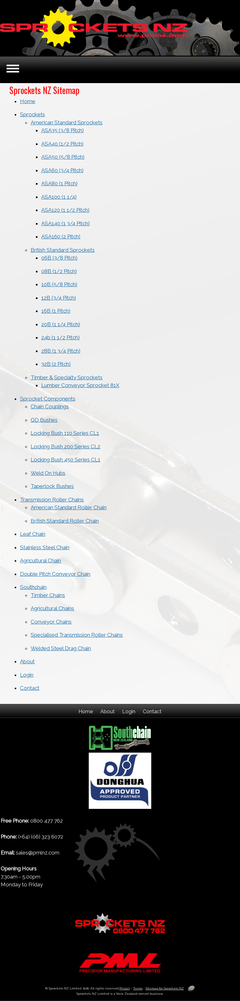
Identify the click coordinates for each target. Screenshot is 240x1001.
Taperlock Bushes (52, 486)
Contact (29, 688)
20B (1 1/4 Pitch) (60, 324)
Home (27, 101)
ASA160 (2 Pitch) (60, 236)
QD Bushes (44, 420)
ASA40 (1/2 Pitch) (62, 144)
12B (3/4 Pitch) (58, 298)
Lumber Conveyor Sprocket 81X (80, 385)
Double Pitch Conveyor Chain (55, 574)
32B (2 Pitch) (56, 364)
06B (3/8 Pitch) (59, 258)
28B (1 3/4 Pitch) (60, 351)
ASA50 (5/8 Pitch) (62, 157)
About (27, 661)
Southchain (33, 587)
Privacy (124, 988)
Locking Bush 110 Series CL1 (65, 433)
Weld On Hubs (48, 473)
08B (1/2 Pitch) (59, 271)
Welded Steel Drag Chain (61, 648)
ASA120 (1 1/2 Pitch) (65, 210)
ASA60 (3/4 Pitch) (62, 170)
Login (26, 675)
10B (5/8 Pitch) (59, 284)
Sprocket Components (47, 399)
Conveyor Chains (51, 622)
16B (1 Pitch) (55, 311)
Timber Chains (48, 595)
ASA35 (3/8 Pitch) (62, 130)
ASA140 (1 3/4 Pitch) (65, 223)
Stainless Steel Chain (44, 547)
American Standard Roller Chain (69, 507)
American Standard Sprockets (66, 122)
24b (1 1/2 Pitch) (60, 337)
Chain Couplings (50, 406)
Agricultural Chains (52, 608)
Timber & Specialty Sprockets (66, 377)
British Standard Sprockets (63, 250)
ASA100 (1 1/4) (59, 197)
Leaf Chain (32, 534)
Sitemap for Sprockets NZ (165, 988)
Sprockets (32, 114)
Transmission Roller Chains (52, 499)
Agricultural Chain (40, 560)
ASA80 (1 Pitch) (59, 183)
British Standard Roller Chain (65, 521)
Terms (137, 988)
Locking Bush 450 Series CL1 (65, 459)
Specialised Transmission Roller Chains (77, 635)
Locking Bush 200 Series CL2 (65, 446)
